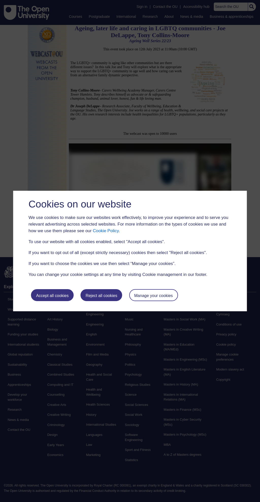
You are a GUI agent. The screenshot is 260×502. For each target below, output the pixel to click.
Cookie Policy (106, 230)
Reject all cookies (101, 295)
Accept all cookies (52, 295)
